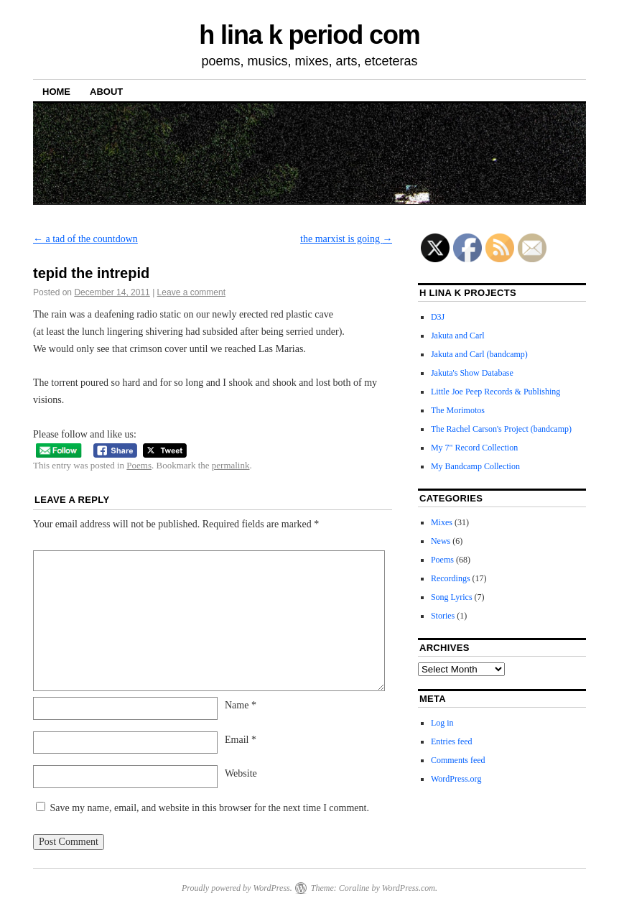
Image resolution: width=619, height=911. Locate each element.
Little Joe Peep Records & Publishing (495, 392)
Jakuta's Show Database (472, 373)
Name (240, 705)
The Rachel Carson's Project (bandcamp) (501, 429)
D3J (438, 317)
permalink (231, 465)
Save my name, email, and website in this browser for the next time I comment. (209, 808)
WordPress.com (408, 888)
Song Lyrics (452, 597)
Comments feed (458, 760)
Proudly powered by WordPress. (237, 888)
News (440, 541)
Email (240, 739)
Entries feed (452, 741)
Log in (442, 723)
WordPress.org (456, 779)
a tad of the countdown (85, 238)
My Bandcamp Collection (475, 466)
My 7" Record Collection (474, 448)
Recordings (450, 578)
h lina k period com (309, 35)
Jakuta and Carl (458, 335)
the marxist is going (346, 238)
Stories (443, 616)
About (106, 91)
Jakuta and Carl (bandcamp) (479, 354)
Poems (139, 465)
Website (241, 773)
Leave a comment (191, 292)
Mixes (441, 522)
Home (56, 91)
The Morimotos (458, 410)
